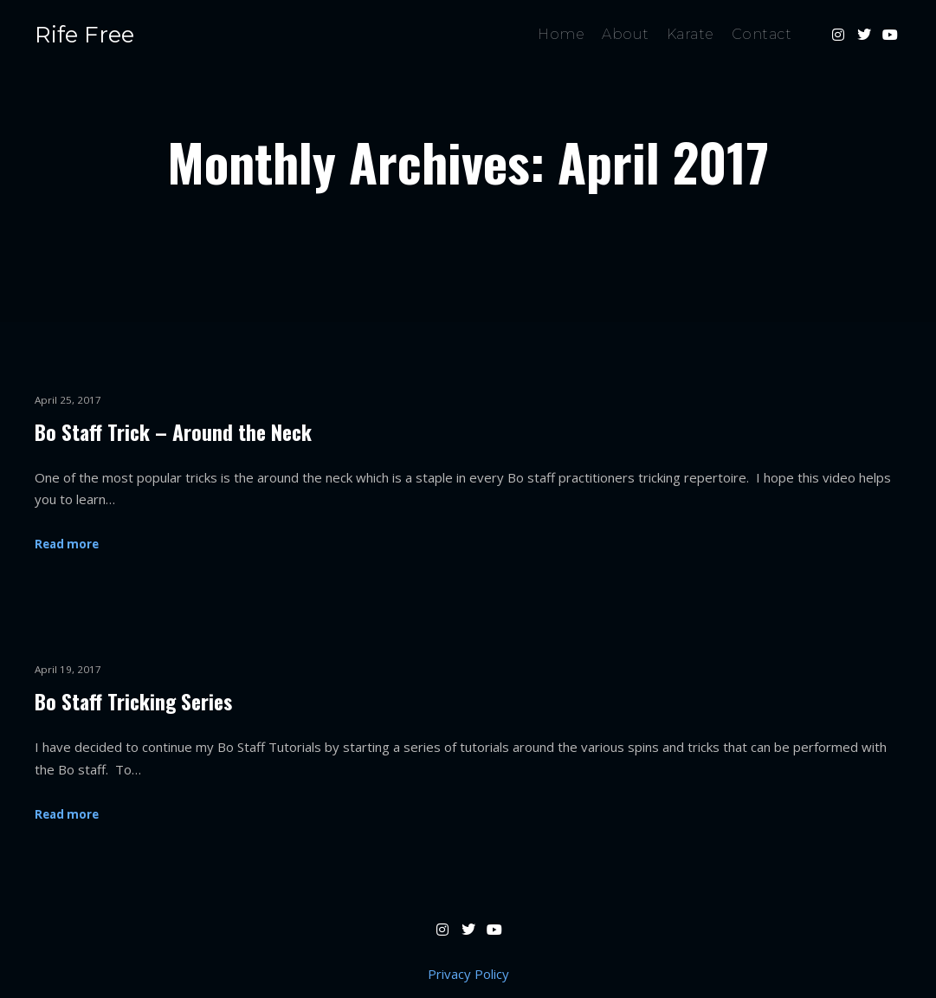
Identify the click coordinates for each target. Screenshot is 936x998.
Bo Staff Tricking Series (133, 701)
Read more (67, 544)
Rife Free (84, 35)
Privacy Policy (468, 973)
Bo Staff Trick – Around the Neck (173, 432)
